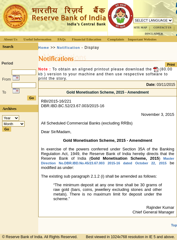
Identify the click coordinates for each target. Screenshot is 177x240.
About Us (10, 39)
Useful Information (37, 39)
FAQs (61, 39)
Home (43, 47)
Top (174, 225)
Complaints (115, 39)
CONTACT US (162, 27)
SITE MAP (140, 27)
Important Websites (142, 39)
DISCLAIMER (154, 33)
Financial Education (86, 39)
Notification (68, 47)
